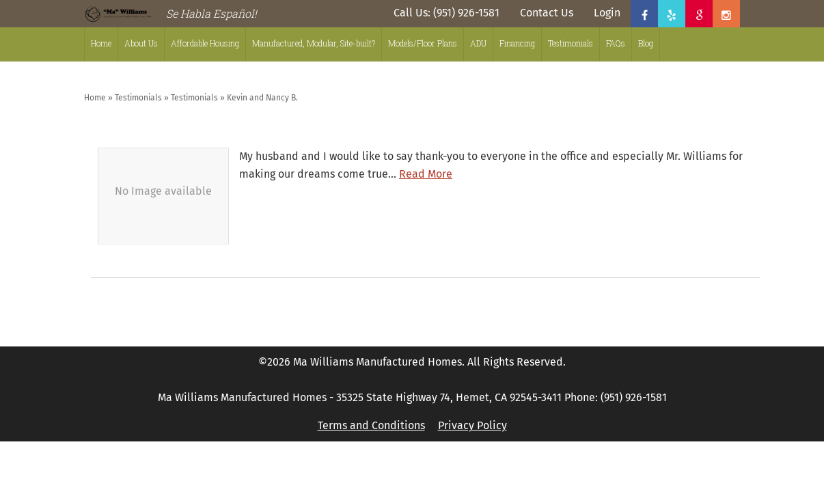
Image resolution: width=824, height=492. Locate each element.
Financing (517, 43)
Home (101, 43)
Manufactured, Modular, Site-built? (313, 43)
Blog (645, 43)
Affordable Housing (205, 43)
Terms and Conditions (371, 425)
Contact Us (546, 12)
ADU (478, 43)
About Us (141, 43)
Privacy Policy (472, 425)
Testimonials (570, 43)
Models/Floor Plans (422, 43)
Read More (425, 173)
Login (607, 12)
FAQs (615, 43)
